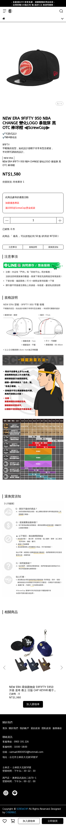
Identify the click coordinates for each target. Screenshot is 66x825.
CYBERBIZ (11, 812)
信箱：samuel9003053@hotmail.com (22, 752)
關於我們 (13, 728)
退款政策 (35, 728)
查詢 (4, 728)
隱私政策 (46, 728)
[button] (62, 668)
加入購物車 (29, 821)
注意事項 (13, 247)
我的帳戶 (24, 728)
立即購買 (53, 821)
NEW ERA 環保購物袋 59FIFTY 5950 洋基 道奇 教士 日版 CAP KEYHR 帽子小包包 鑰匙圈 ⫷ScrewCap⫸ (33, 688)
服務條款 (57, 728)
